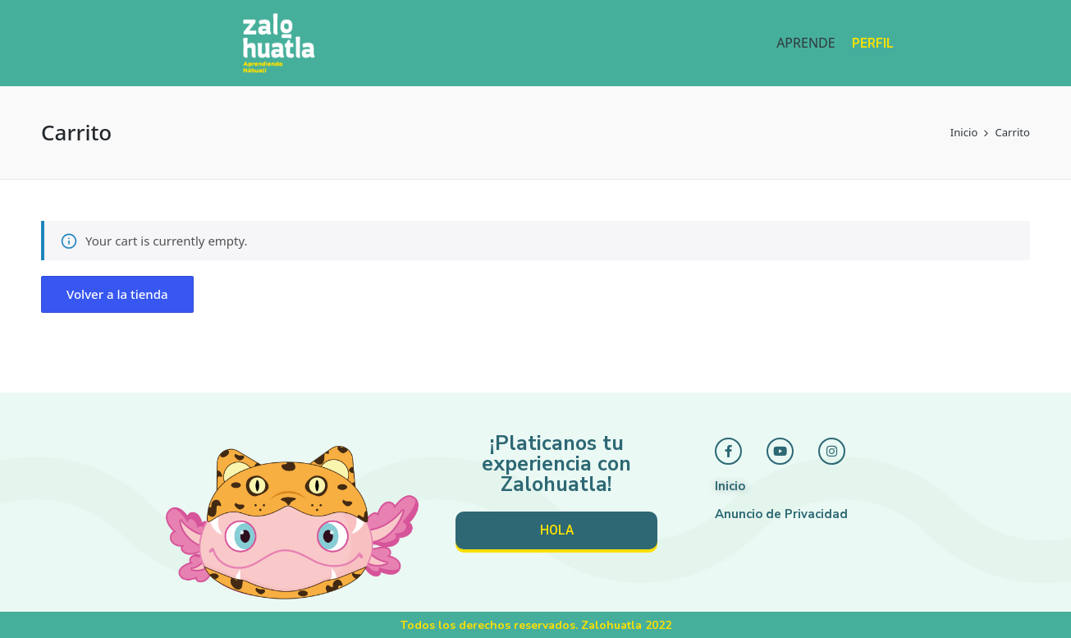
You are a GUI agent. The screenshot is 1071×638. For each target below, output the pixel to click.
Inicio (730, 486)
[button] (117, 294)
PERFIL (873, 43)
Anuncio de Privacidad (781, 514)
